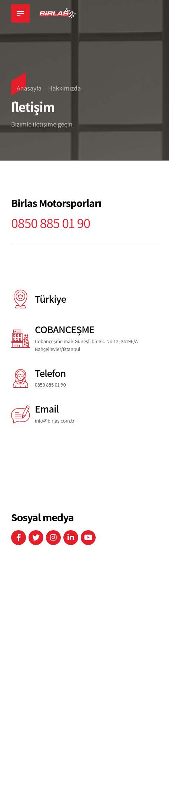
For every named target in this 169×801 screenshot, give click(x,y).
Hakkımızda (64, 88)
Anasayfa (29, 88)
